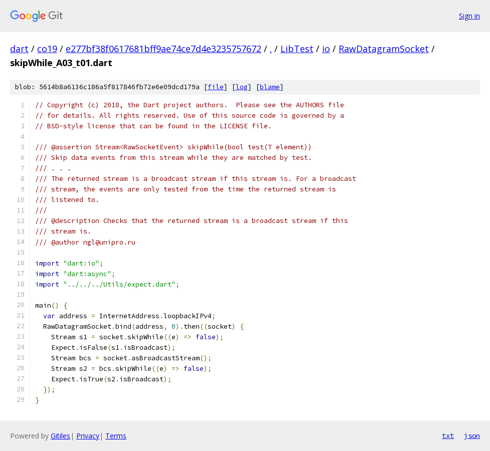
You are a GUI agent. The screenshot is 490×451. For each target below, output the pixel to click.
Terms (115, 435)
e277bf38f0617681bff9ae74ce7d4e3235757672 (163, 49)
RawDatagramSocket (384, 49)
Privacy (87, 435)
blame (270, 87)
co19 (47, 49)
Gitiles (60, 435)
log (242, 87)
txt (448, 435)
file (216, 87)
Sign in (469, 16)
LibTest (296, 49)
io (326, 49)
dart (19, 49)
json (472, 435)
